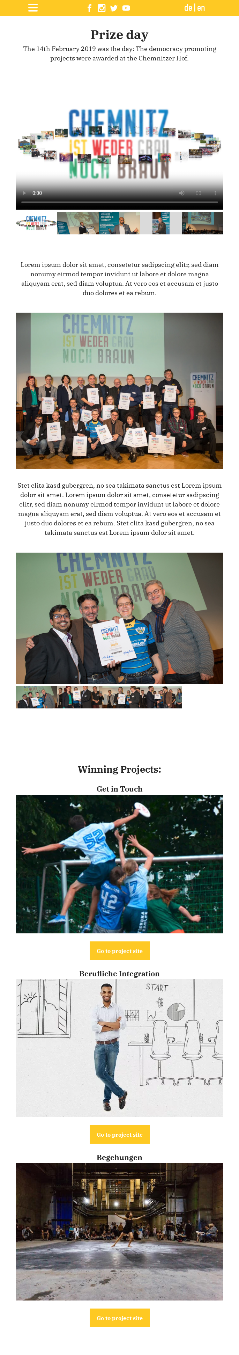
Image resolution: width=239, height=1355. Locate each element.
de (188, 7)
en (201, 7)
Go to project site (120, 950)
